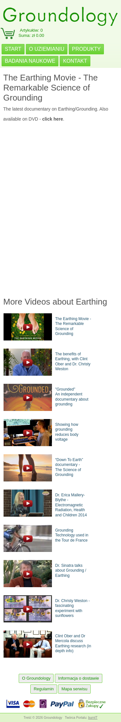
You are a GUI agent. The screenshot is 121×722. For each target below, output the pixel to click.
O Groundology (36, 678)
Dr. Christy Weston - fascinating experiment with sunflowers (72, 608)
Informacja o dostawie (78, 678)
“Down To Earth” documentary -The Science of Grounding (69, 467)
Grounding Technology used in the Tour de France (71, 535)
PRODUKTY (86, 49)
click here (52, 119)
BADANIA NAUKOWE (30, 61)
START (13, 49)
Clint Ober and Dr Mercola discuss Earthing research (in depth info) (73, 643)
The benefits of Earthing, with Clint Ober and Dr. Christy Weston (72, 362)
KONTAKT (75, 61)
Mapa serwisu (74, 688)
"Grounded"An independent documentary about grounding (71, 397)
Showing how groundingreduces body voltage (66, 432)
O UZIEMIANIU (46, 49)
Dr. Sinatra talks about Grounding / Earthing (70, 570)
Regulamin (44, 688)
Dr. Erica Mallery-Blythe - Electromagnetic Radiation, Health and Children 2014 (71, 505)
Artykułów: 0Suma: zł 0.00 (31, 33)
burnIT (92, 717)
